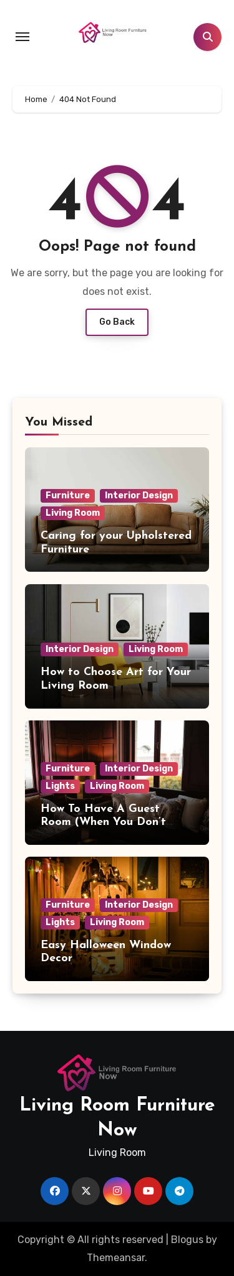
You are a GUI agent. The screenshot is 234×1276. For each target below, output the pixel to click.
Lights (60, 786)
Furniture (68, 495)
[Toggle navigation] (22, 36)
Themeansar (116, 1258)
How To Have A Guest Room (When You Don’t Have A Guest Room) (103, 822)
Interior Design (139, 495)
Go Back (117, 322)
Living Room (73, 513)
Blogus (187, 1240)
